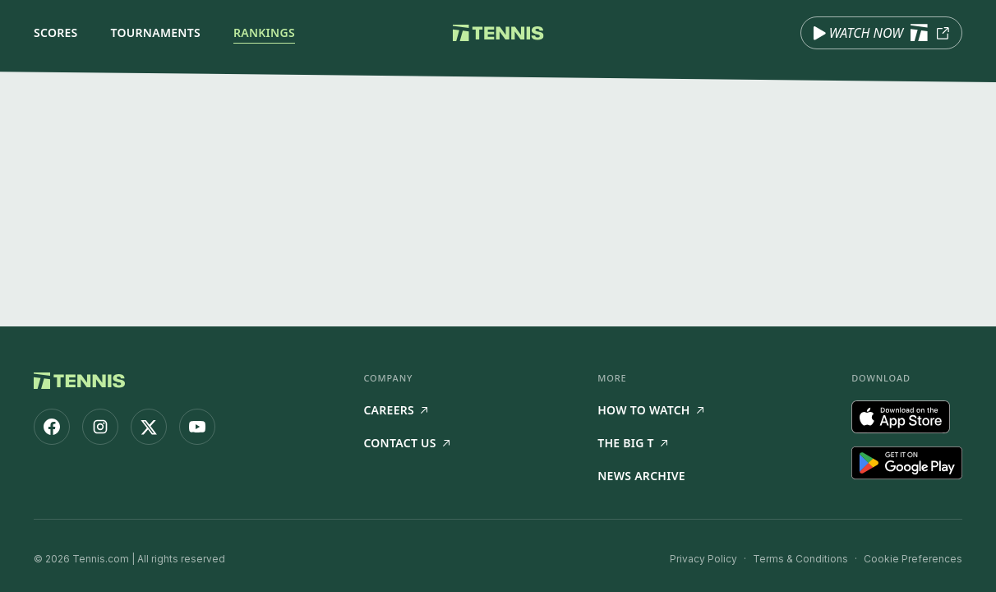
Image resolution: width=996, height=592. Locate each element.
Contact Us (406, 443)
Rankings (264, 32)
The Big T (632, 443)
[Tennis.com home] (498, 33)
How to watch (650, 410)
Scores (56, 32)
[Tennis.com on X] (149, 427)
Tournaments (156, 32)
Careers (395, 410)
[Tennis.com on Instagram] (100, 427)
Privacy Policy (703, 559)
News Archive (641, 475)
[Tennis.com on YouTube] (197, 427)
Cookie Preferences (913, 559)
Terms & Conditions (800, 559)
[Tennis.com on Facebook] (52, 427)
